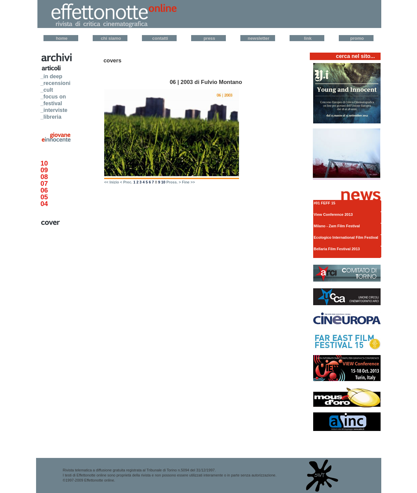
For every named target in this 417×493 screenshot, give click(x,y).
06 (44, 190)
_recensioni (55, 83)
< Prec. (126, 182)
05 (44, 197)
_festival (51, 103)
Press (209, 38)
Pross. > (173, 182)
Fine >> (188, 182)
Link (307, 38)
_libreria (50, 117)
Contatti (160, 38)
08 (44, 176)
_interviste (53, 110)
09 (44, 170)
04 (44, 203)
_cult (46, 90)
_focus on (53, 96)
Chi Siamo (111, 38)
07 (44, 183)
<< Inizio (111, 182)
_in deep (51, 76)
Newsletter (258, 38)
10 (44, 163)
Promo (357, 38)
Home (62, 38)
